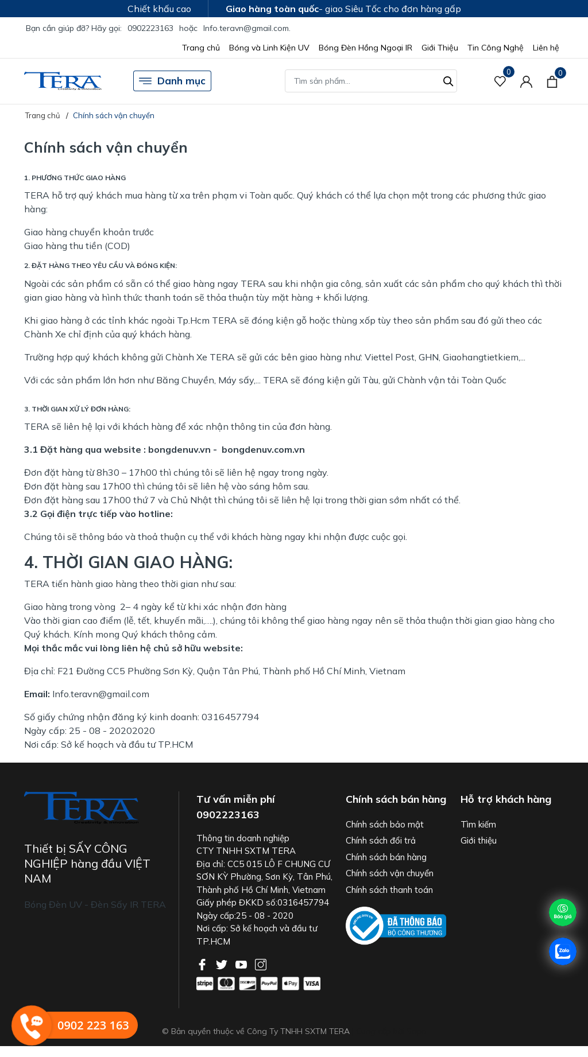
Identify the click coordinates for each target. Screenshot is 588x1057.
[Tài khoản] (526, 81)
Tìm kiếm (478, 824)
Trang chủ (201, 47)
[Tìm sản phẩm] (371, 80)
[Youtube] (242, 963)
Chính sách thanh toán (389, 889)
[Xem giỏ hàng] (552, 81)
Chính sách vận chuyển (390, 873)
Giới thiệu (479, 840)
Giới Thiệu (439, 47)
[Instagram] (260, 963)
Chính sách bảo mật (385, 824)
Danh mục (172, 81)
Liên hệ (546, 47)
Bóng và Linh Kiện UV (269, 47)
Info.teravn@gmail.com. (247, 28)
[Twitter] (223, 963)
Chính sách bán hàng (386, 857)
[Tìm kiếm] (448, 80)
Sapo (417, 1031)
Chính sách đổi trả (381, 840)
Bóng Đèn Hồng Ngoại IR (365, 47)
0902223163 (150, 28)
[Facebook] (203, 963)
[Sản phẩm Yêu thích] (500, 81)
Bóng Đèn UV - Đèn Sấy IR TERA (95, 904)
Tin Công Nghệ (495, 47)
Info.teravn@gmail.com (100, 694)
